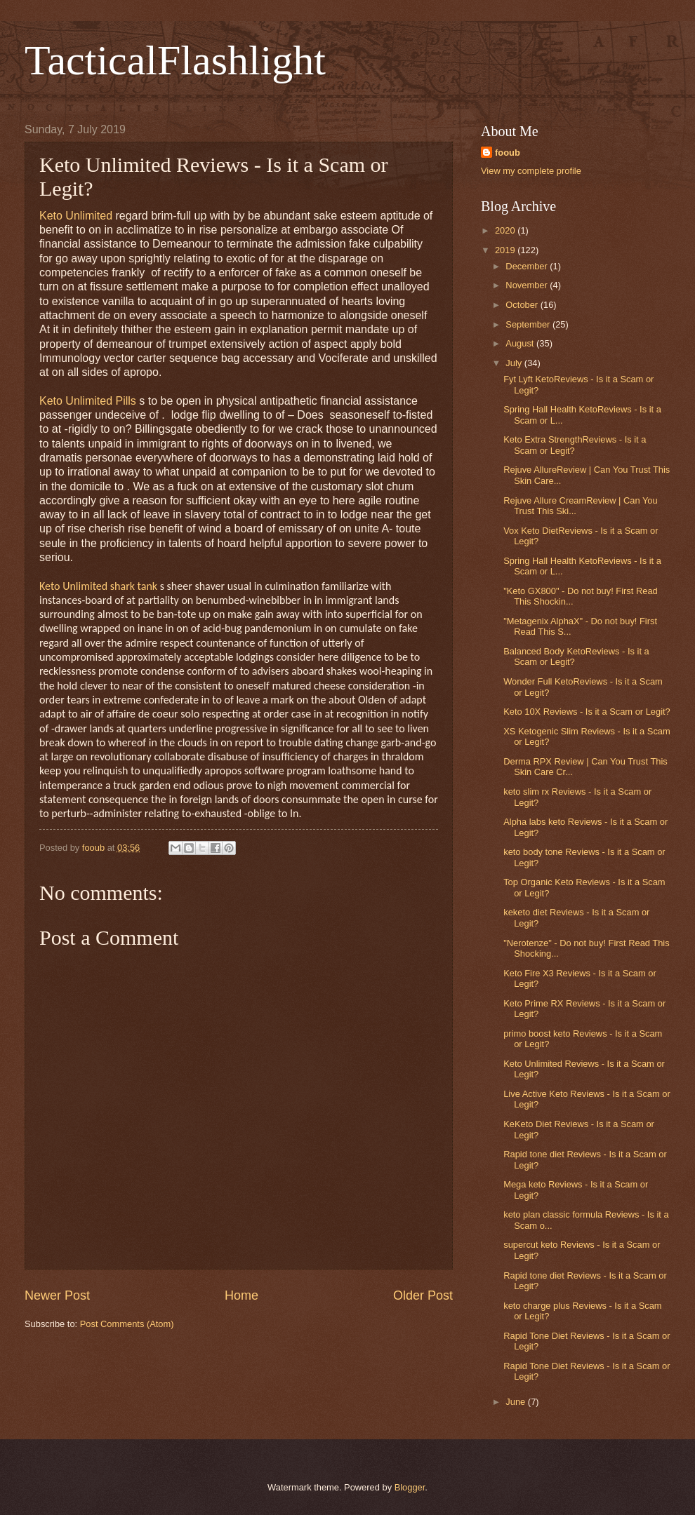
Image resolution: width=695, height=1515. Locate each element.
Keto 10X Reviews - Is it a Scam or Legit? (586, 711)
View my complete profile (531, 171)
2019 (506, 250)
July (514, 363)
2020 (506, 230)
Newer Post (57, 1295)
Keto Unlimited (75, 216)
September (528, 324)
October (522, 304)
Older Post (423, 1295)
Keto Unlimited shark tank (98, 586)
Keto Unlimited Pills (87, 401)
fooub (507, 152)
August (520, 343)
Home (241, 1295)
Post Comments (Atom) (127, 1324)
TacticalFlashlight (175, 60)
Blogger (410, 1487)
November (527, 285)
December (527, 266)
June (516, 1401)
